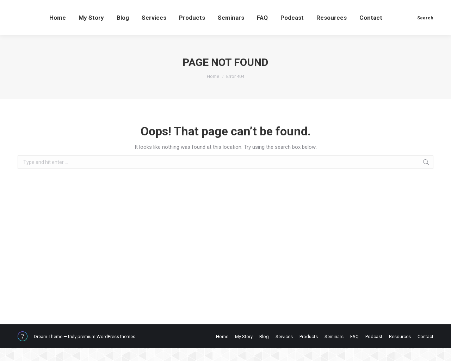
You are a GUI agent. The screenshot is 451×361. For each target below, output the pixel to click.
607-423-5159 (40, 6)
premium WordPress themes (106, 349)
